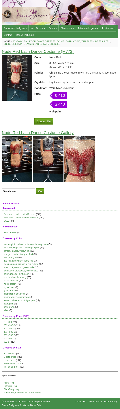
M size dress (10, 357)
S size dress (10, 353)
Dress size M (11, 44)
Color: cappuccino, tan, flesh (75, 41)
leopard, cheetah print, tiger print (19, 300)
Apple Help (9, 382)
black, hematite (11, 280)
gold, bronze (10, 290)
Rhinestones (67, 28)
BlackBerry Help (11, 389)
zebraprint (8, 303)
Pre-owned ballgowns (15, 28)
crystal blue (9, 287)
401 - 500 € (9, 332)
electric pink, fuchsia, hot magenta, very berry (26, 244)
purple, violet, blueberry (15, 277)
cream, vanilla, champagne (17, 297)
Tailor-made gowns (88, 28)
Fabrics (53, 28)
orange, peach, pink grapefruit (18, 254)
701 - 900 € (9, 338)
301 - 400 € (9, 328)
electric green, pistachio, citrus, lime (21, 264)
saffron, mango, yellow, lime (17, 251)
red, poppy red (11, 257)
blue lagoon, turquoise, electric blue (21, 270)
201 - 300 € (9, 325)
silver (6, 310)
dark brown (9, 307)
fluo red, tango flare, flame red (18, 261)
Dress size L (102, 41)
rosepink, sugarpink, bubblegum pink (21, 247)
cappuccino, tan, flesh (14, 294)
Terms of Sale (95, 401)
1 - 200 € (8, 322)
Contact (8, 35)
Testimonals (108, 28)
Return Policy (110, 401)
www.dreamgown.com (20, 401)
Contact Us (80, 401)
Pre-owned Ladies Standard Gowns (21, 217)
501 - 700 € (9, 335)
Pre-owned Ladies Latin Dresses (40, 44)
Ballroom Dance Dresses (39, 41)
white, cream (10, 284)
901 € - (7, 342)
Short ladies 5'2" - (12, 363)
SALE (6, 221)
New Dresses (38, 28)
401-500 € (18, 41)
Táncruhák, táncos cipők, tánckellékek (22, 392)
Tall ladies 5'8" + (11, 367)
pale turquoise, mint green (16, 274)
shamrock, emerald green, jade (19, 267)
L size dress (9, 360)
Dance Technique (25, 35)
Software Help (10, 386)
